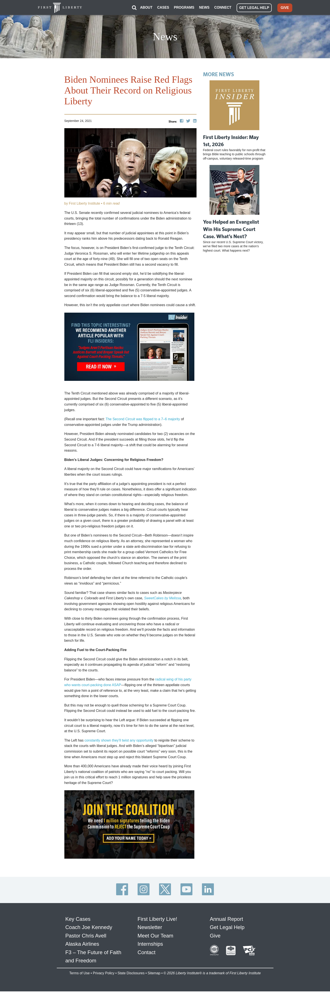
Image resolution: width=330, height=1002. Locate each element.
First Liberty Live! (157, 919)
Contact (147, 952)
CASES (163, 7)
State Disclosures (131, 973)
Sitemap (154, 973)
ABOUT (146, 7)
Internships (150, 944)
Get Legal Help (227, 927)
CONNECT (222, 7)
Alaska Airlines (82, 944)
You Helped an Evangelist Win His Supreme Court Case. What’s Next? (231, 228)
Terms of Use (79, 973)
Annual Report (226, 919)
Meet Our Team (155, 935)
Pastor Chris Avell (85, 935)
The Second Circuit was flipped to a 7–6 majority (143, 419)
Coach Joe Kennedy (88, 927)
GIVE (285, 7)
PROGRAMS (184, 7)
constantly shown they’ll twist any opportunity (119, 740)
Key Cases (78, 919)
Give (215, 935)
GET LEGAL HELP (254, 7)
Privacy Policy (103, 973)
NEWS (204, 7)
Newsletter (150, 927)
